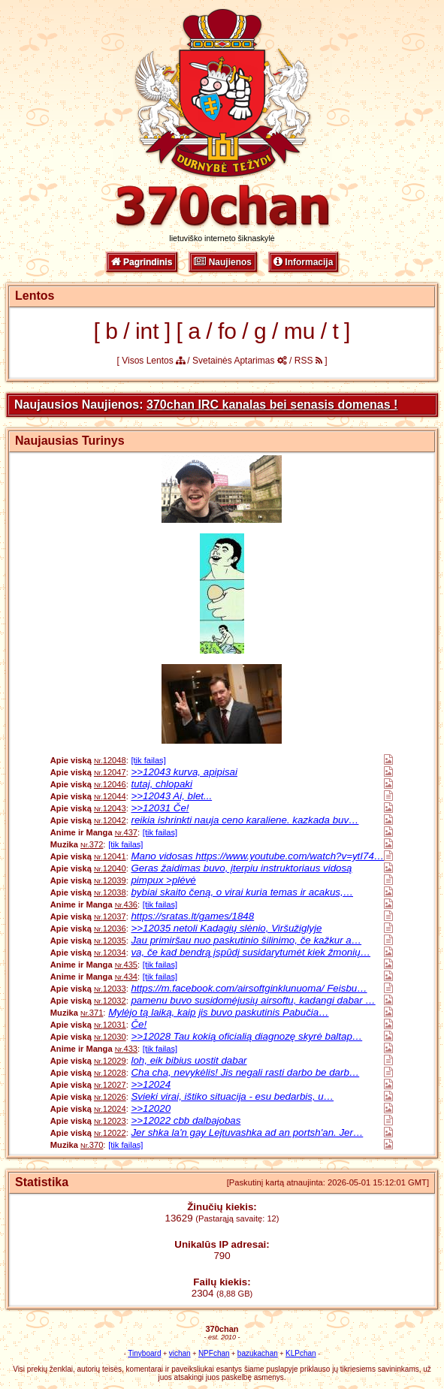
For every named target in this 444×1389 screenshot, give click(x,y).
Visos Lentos (153, 360)
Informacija (303, 261)
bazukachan (257, 1353)
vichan (180, 1353)
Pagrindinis (142, 261)
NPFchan (214, 1353)
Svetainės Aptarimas (239, 360)
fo (227, 331)
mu (300, 331)
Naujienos (223, 261)
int (147, 331)
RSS (308, 360)
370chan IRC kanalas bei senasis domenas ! (271, 404)
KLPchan (300, 1353)
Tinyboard (144, 1353)
